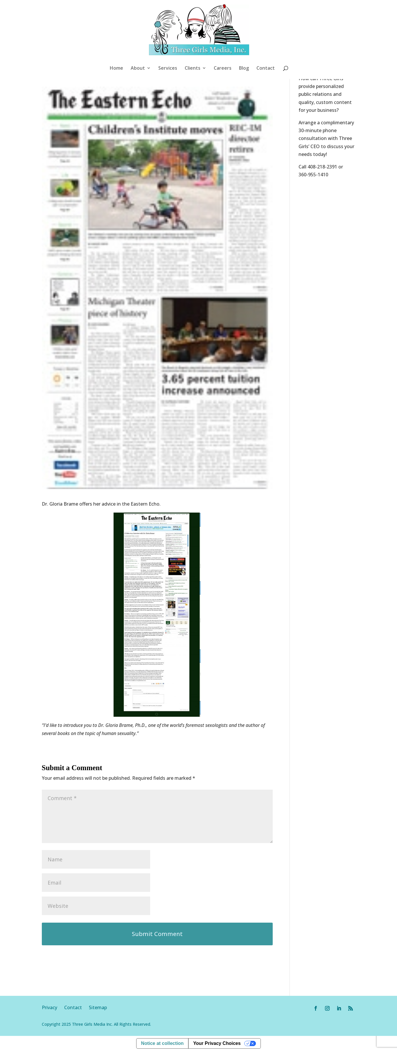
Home (116, 68)
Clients (192, 68)
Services (167, 68)
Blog (244, 68)
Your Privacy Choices (216, 1043)
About (138, 68)
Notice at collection (162, 1043)
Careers (222, 68)
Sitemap (98, 1007)
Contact (265, 68)
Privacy (53, 1007)
